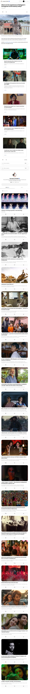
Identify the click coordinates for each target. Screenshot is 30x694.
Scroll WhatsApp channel (8, 42)
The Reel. (24, 39)
